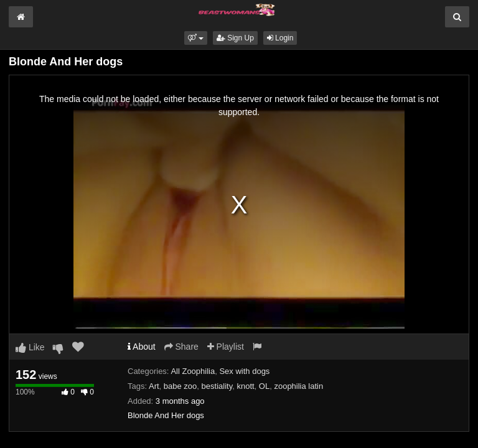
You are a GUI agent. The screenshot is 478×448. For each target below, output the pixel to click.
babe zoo (180, 386)
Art (154, 386)
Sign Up (235, 38)
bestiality (217, 386)
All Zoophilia (193, 371)
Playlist (225, 347)
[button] (195, 38)
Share (181, 347)
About (142, 347)
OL (264, 386)
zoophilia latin (298, 386)
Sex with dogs (244, 371)
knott (245, 386)
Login (280, 38)
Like (30, 347)
